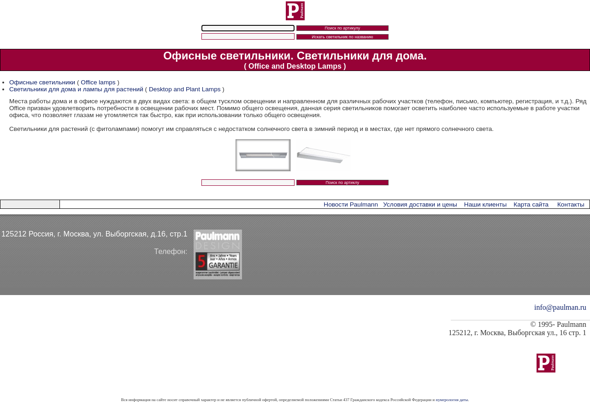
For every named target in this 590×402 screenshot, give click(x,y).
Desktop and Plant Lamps (185, 89)
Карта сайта (531, 204)
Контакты (570, 204)
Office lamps (98, 82)
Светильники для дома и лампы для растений (77, 89)
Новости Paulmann (351, 204)
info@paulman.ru (560, 307)
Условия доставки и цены (420, 204)
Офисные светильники (42, 82)
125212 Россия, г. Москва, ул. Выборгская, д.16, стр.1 (94, 234)
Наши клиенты (485, 204)
